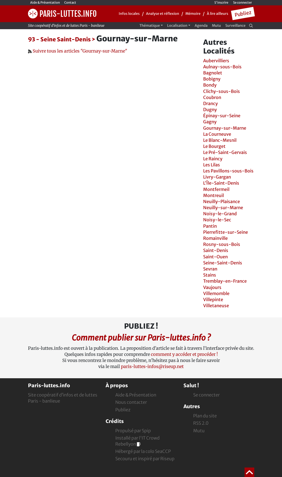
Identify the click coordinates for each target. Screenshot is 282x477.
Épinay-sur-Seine (221, 115)
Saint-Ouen (215, 257)
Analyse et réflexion (162, 13)
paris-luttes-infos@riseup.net (152, 366)
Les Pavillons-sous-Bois (228, 171)
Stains (209, 275)
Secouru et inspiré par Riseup (144, 458)
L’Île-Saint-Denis (221, 183)
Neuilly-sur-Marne (223, 207)
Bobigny (211, 79)
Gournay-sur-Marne (224, 128)
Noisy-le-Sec (217, 220)
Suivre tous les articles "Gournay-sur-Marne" (77, 51)
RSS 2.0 (201, 423)
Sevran (210, 269)
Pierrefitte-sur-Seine (225, 232)
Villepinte (213, 299)
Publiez (243, 13)
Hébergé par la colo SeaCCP (143, 451)
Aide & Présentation (45, 2)
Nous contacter (131, 402)
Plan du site (205, 416)
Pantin (210, 226)
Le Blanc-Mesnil (220, 140)
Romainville (215, 238)
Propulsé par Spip (133, 430)
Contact (70, 2)
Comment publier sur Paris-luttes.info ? (141, 338)
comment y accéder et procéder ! (184, 354)
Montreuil (213, 195)
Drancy (210, 103)
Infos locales (129, 13)
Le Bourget (214, 146)
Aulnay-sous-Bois (222, 67)
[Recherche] (251, 25)
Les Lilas (211, 165)
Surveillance (235, 25)
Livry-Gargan (217, 177)
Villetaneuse (216, 305)
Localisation (177, 25)
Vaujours (212, 287)
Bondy (210, 85)
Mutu (216, 25)
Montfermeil (216, 189)
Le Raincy (212, 159)
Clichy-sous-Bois (221, 91)
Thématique (149, 25)
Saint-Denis (215, 250)
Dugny (210, 109)
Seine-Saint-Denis (222, 263)
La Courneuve (217, 134)
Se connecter (242, 2)
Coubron (212, 97)
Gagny (210, 122)
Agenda (201, 25)
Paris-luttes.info (62, 14)
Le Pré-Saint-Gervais (225, 152)
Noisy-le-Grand (220, 213)
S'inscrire (221, 2)
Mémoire (192, 13)
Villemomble (216, 293)
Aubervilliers (216, 60)
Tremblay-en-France (225, 281)
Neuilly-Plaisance (221, 201)
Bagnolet (212, 73)
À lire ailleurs (217, 13)
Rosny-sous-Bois (221, 244)
